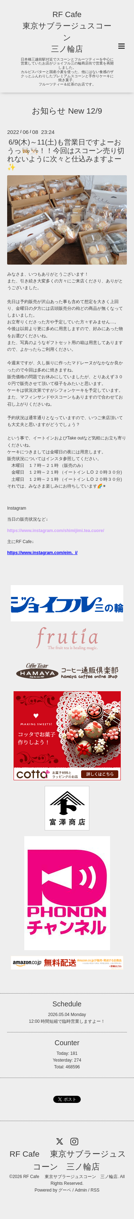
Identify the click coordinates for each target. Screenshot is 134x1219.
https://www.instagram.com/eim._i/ (42, 552)
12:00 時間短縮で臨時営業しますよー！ (67, 1021)
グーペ (64, 1190)
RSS (95, 1190)
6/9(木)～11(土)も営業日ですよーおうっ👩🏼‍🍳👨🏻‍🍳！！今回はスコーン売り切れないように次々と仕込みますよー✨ (65, 154)
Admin (81, 1190)
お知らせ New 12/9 (67, 110)
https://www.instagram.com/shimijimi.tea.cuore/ (55, 530)
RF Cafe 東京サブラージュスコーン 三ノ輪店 (68, 1160)
